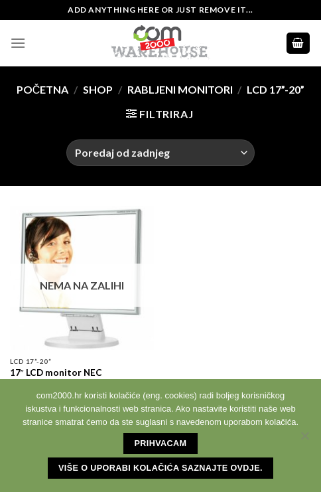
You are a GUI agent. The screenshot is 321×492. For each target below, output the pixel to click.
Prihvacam (161, 443)
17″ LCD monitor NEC (56, 372)
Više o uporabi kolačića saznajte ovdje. (160, 468)
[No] (304, 439)
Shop (98, 89)
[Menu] (18, 43)
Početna (43, 89)
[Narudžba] (160, 152)
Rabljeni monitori (180, 89)
